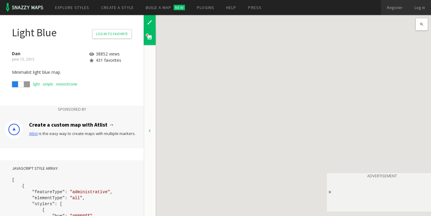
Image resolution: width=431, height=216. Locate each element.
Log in (420, 7)
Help (231, 7)
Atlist (33, 133)
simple (48, 84)
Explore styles (72, 7)
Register (395, 7)
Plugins (205, 7)
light (36, 84)
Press (255, 7)
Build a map (165, 7)
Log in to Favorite (112, 34)
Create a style (117, 7)
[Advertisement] (382, 194)
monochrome (66, 84)
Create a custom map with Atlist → (71, 124)
